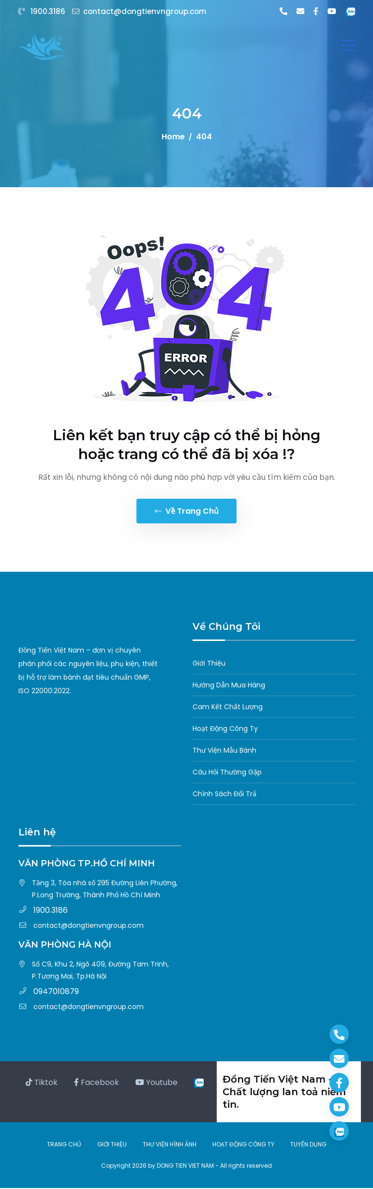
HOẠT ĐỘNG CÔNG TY (243, 1145)
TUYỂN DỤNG (308, 1145)
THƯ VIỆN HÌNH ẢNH (169, 1145)
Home (173, 136)
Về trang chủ (187, 511)
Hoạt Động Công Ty (225, 729)
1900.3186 (42, 11)
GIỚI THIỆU (112, 1145)
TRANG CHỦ (64, 1145)
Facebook (96, 1083)
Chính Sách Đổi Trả (224, 795)
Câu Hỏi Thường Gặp (227, 773)
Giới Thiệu (209, 664)
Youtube (156, 1083)
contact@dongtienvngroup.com (139, 11)
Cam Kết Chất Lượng (228, 708)
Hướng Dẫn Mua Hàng (229, 686)
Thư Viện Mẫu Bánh (224, 751)
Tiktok (42, 1083)
